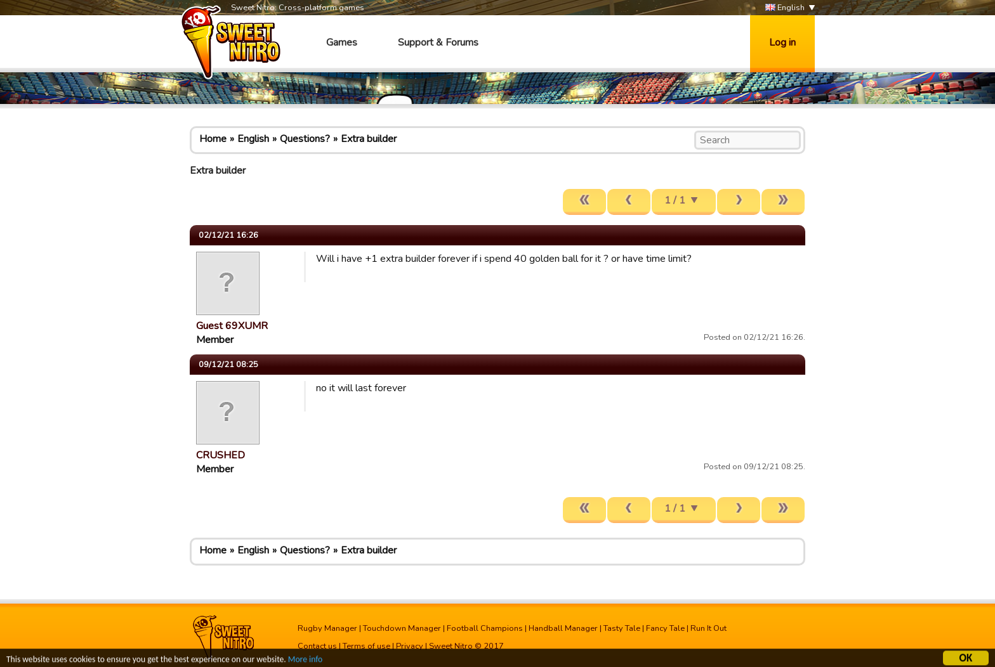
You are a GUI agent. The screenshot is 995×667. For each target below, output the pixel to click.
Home (213, 139)
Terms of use (366, 646)
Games (341, 42)
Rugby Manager (327, 628)
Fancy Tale (665, 628)
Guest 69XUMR (232, 326)
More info (305, 661)
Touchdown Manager (402, 628)
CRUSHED (220, 455)
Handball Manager (563, 628)
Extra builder (369, 139)
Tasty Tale (621, 628)
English (785, 8)
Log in (782, 42)
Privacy (409, 646)
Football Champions (485, 628)
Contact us (317, 646)
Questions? (305, 139)
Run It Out (708, 628)
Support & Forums (438, 42)
